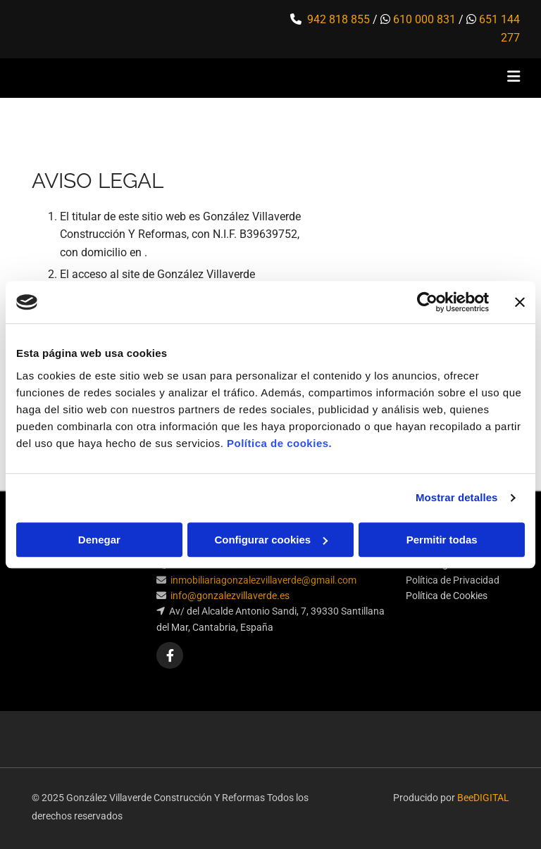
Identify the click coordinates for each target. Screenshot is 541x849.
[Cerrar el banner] (520, 302)
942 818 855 (338, 19)
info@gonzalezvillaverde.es (230, 595)
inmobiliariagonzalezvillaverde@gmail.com (263, 580)
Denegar (99, 540)
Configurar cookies (271, 540)
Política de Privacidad (452, 580)
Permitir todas (442, 540)
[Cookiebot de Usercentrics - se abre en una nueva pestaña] (427, 302)
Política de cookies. (279, 443)
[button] (359, 78)
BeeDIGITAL (483, 797)
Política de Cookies (446, 595)
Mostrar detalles (457, 497)
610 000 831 (424, 19)
